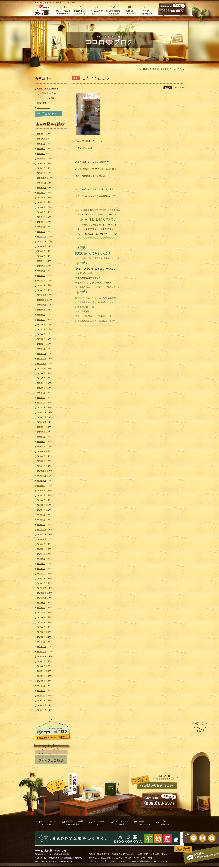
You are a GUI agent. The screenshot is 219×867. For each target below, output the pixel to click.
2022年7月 (43, 313)
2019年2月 (43, 507)
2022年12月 (43, 289)
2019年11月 (43, 465)
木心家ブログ (113, 789)
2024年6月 (43, 204)
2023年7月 (43, 256)
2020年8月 (43, 422)
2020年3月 (43, 446)
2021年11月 (43, 351)
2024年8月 (43, 195)
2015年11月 (43, 692)
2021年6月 (43, 375)
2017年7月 (43, 597)
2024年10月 (43, 185)
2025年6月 (43, 148)
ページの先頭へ (195, 732)
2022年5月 (43, 323)
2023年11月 (43, 237)
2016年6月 (43, 659)
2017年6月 (43, 602)
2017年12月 (43, 573)
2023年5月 (43, 266)
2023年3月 (43, 275)
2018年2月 (43, 564)
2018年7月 (43, 540)
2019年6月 (43, 488)
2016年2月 (43, 677)
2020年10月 (43, 413)
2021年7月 (43, 370)
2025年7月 (43, 143)
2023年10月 (43, 242)
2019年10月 (43, 469)
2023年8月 (43, 252)
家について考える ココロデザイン (63, 9)
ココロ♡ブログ (159, 69)
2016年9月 (43, 644)
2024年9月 (43, 190)
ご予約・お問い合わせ (146, 9)
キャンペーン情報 (49, 98)
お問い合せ (157, 795)
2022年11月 (43, 294)
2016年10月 (43, 639)
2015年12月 (43, 687)
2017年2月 (43, 621)
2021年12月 (43, 346)
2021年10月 (43, 356)
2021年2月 (43, 394)
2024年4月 (43, 214)
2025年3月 (43, 162)
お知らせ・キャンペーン (50, 88)
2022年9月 (43, 304)
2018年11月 (43, 521)
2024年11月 (43, 181)
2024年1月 (43, 228)
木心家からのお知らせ (51, 93)
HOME (146, 69)
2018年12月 (43, 517)
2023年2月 (43, 280)
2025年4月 (43, 157)
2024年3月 (43, 219)
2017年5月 (43, 606)
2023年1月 (43, 285)
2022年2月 (43, 337)
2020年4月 (43, 441)
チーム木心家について (96, 9)
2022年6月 (43, 318)
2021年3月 (43, 389)
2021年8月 (43, 365)
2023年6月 (43, 261)
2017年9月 (43, 587)
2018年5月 (43, 550)
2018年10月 (43, 526)
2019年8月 (43, 479)
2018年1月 (43, 569)
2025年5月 (43, 152)
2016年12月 (43, 630)
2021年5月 (43, 379)
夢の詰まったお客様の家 (79, 9)
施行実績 (85, 788)
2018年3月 (43, 559)
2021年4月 (43, 384)
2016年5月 (43, 663)
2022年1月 (43, 341)
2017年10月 (43, 583)
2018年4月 (43, 554)
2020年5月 (43, 436)
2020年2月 (43, 450)
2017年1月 (43, 625)
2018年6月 (43, 545)
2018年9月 (43, 531)
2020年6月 (43, 431)
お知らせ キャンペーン (130, 9)
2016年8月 (43, 649)
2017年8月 (43, 592)
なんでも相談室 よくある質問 (113, 9)
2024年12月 (43, 176)
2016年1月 (43, 682)
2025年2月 (43, 167)
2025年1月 (43, 171)
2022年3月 (43, 332)
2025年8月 (43, 138)
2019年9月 (43, 474)
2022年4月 (43, 327)
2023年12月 (43, 233)
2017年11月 (43, 578)
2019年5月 (43, 493)
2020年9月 (43, 417)
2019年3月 (43, 502)
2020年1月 (43, 455)
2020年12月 (43, 403)
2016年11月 (43, 635)
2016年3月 (43, 673)
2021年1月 (43, 398)
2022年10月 (43, 299)
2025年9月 (43, 133)
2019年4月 (43, 498)
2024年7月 (43, 200)
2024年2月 (43, 223)
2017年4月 (43, 611)
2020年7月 (43, 427)
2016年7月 (43, 654)
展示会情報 (43, 102)
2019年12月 (43, 460)
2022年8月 (43, 308)
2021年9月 (43, 360)
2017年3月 (43, 616)
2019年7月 (43, 483)
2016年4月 (43, 668)
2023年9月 (43, 247)
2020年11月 (43, 408)
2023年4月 (43, 271)
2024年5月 (43, 209)
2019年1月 (43, 512)
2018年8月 (43, 535)
